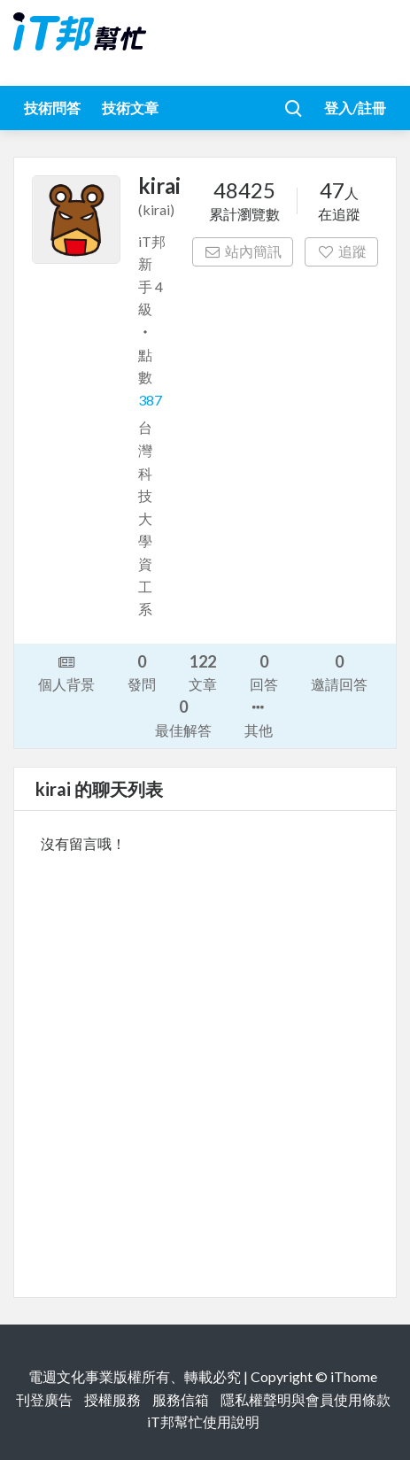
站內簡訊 (243, 251)
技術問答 (52, 107)
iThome (353, 1376)
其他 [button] (258, 717)
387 (150, 399)
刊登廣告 (44, 1399)
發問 (142, 671)
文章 (203, 671)
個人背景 (66, 672)
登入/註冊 (355, 107)
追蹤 (341, 251)
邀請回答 (339, 671)
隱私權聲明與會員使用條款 (305, 1399)
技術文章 (130, 107)
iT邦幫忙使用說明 (203, 1421)
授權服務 (112, 1399)
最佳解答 (183, 717)
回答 (264, 671)
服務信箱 (180, 1399)
